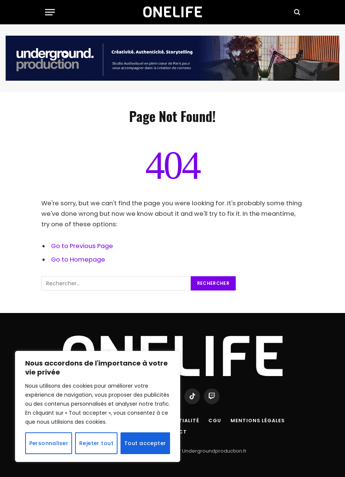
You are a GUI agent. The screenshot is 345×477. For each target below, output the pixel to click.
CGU (214, 420)
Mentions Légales (258, 420)
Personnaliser (48, 443)
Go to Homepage (78, 259)
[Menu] (50, 12)
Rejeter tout (96, 443)
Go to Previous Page (82, 246)
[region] (97, 406)
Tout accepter (145, 443)
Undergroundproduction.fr (214, 450)
